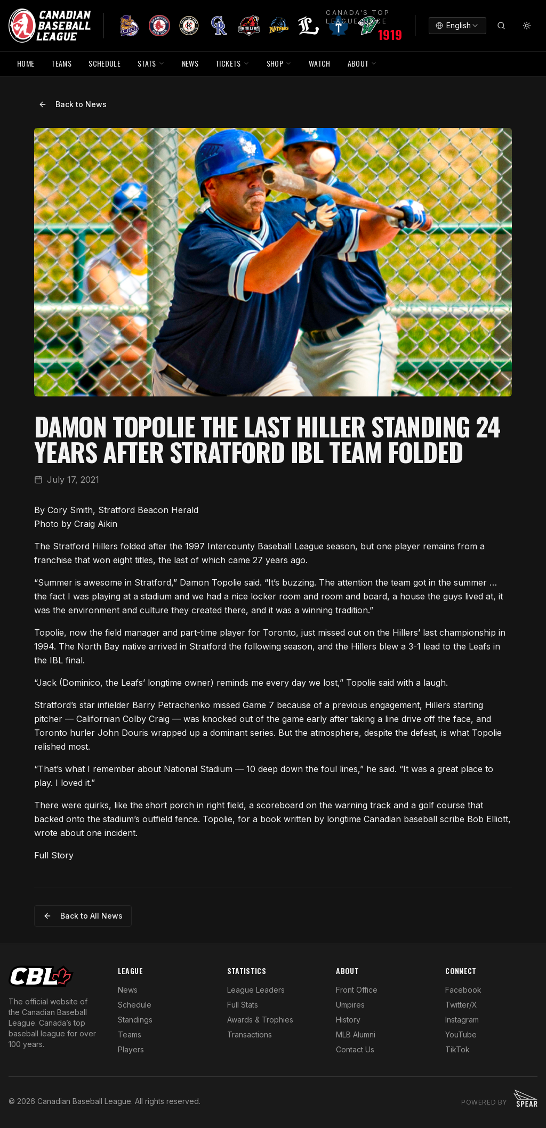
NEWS (190, 63)
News (128, 989)
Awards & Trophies (260, 1019)
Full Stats (242, 1004)
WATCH (320, 63)
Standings (135, 1019)
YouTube (461, 1034)
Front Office (357, 989)
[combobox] (457, 25)
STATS (151, 63)
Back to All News (83, 915)
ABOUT (363, 63)
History (348, 1019)
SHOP (279, 63)
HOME (25, 63)
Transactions (249, 1034)
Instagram (462, 1019)
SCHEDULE (105, 63)
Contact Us (355, 1049)
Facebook (463, 989)
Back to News (72, 104)
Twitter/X (461, 1004)
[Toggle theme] (526, 25)
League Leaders (256, 989)
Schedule (134, 1004)
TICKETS (232, 63)
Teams (129, 1034)
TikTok (457, 1049)
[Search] (501, 25)
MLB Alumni (355, 1034)
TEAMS (61, 63)
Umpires (350, 1004)
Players (131, 1049)
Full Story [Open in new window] (54, 855)
